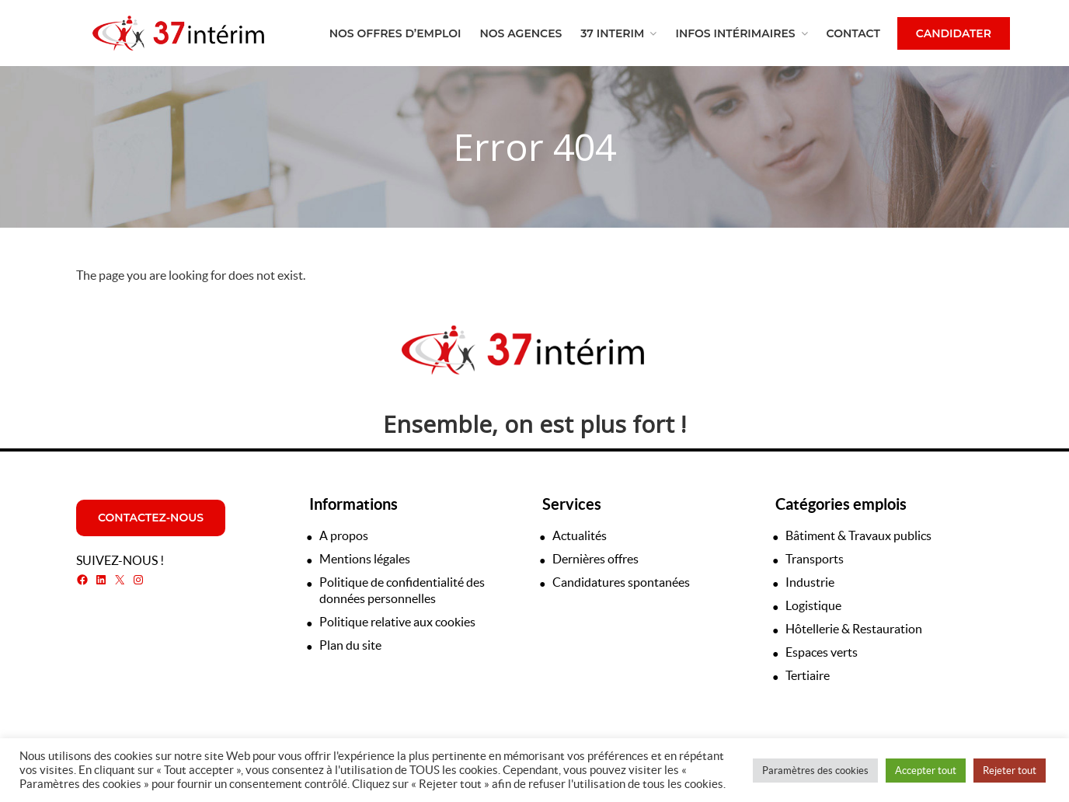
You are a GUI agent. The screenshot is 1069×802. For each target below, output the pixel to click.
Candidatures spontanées (621, 582)
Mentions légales (364, 559)
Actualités (579, 535)
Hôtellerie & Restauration (853, 629)
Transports (814, 559)
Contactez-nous (151, 518)
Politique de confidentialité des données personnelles (402, 590)
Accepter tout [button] (925, 770)
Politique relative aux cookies (397, 622)
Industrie (809, 582)
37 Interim (612, 33)
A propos (343, 535)
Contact (853, 33)
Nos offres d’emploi (395, 33)
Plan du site (350, 645)
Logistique (813, 605)
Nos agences (520, 33)
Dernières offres (595, 559)
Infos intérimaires (735, 33)
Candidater (953, 33)
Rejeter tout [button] (1009, 770)
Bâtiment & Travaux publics (858, 535)
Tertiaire (807, 675)
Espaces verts (821, 652)
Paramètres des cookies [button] (815, 770)
